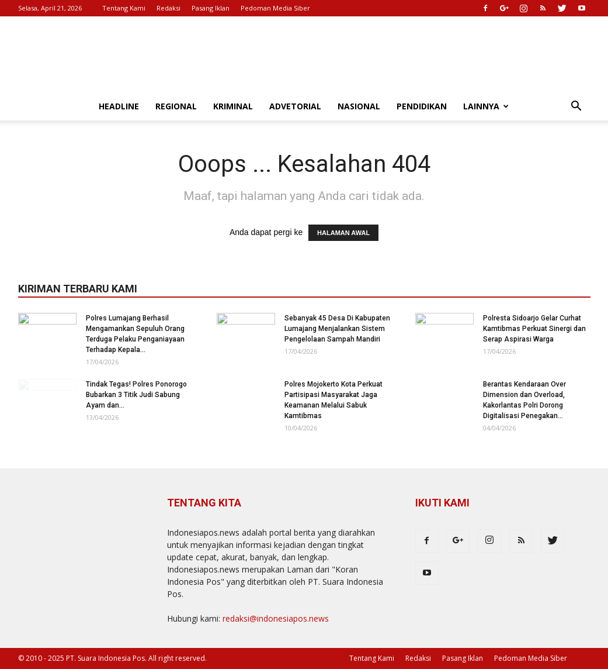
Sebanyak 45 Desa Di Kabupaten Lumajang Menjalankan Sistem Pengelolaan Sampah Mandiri (337, 328)
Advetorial (295, 106)
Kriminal (233, 106)
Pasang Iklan (211, 8)
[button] (576, 107)
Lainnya (486, 106)
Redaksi (168, 8)
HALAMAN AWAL (343, 232)
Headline (119, 106)
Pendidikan (422, 106)
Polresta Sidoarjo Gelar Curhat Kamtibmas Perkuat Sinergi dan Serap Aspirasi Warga (534, 328)
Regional (176, 106)
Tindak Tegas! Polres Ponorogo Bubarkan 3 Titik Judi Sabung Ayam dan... (136, 394)
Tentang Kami (123, 8)
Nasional (359, 106)
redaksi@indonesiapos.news (276, 618)
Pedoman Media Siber (275, 8)
